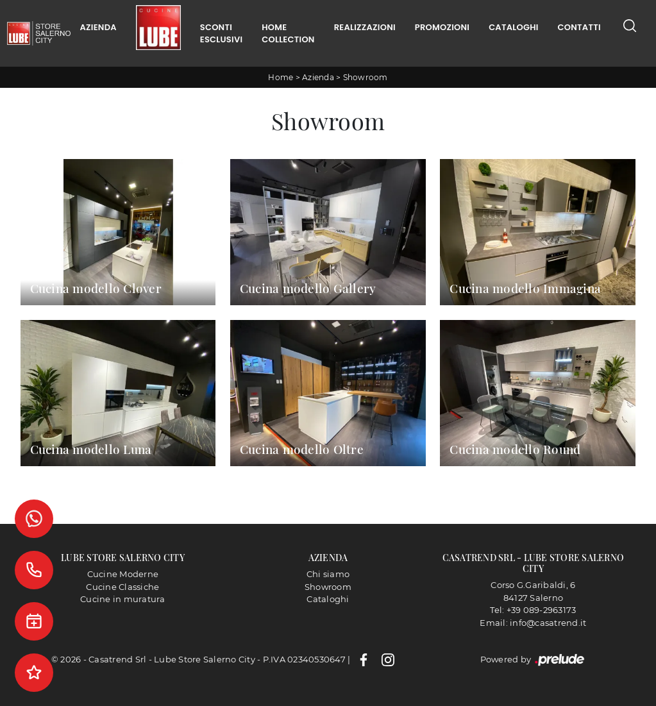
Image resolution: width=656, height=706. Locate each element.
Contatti (579, 27)
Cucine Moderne (123, 574)
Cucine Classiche (122, 587)
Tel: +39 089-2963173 (533, 610)
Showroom (365, 77)
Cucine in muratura (122, 599)
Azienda (98, 27)
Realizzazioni (365, 27)
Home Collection (288, 33)
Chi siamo (328, 574)
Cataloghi (513, 27)
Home (280, 77)
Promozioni (442, 27)
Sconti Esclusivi (221, 33)
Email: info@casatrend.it (533, 623)
